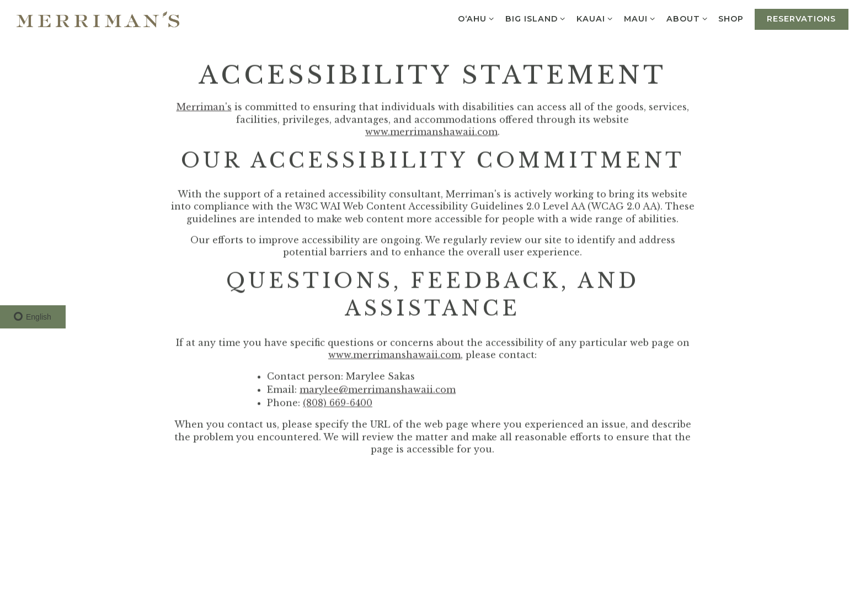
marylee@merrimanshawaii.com (378, 390)
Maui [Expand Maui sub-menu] (639, 18)
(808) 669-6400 (337, 404)
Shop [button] (731, 19)
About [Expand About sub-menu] (687, 18)
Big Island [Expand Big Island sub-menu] (536, 18)
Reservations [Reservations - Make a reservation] (801, 19)
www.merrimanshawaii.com (431, 133)
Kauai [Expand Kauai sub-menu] (595, 18)
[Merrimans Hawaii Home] (98, 18)
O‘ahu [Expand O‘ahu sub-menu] (476, 18)
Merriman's (204, 108)
